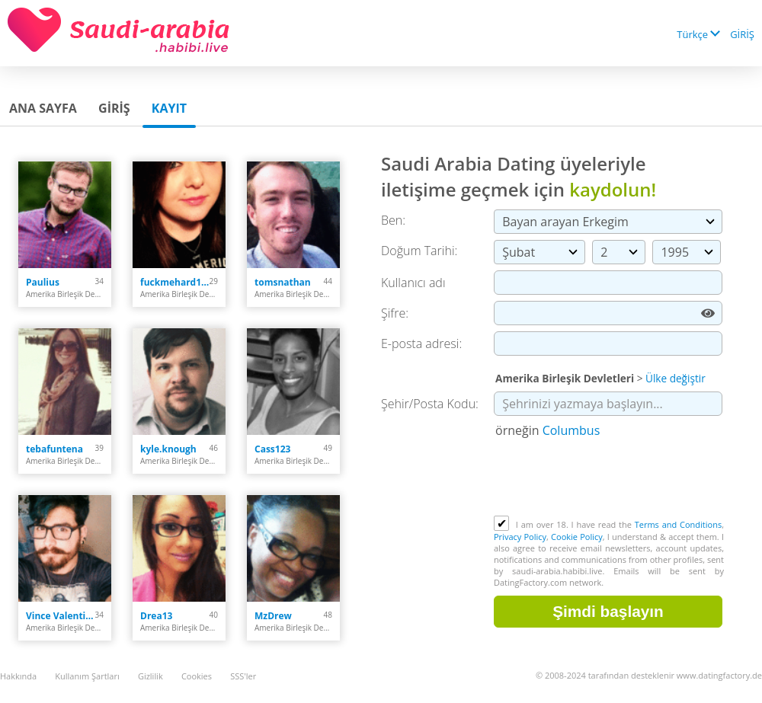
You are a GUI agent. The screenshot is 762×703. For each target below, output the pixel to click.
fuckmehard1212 (175, 282)
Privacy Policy (520, 536)
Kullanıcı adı (413, 282)
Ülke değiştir (675, 378)
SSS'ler (243, 676)
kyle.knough (168, 449)
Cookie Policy (577, 536)
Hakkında (18, 676)
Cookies (196, 676)
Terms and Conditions (678, 524)
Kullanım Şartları (87, 676)
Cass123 (272, 449)
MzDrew (273, 615)
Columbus (571, 430)
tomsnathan (283, 282)
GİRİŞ (742, 34)
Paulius (42, 282)
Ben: (393, 220)
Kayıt (169, 108)
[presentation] (609, 478)
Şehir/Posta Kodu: (430, 403)
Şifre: (394, 313)
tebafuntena (54, 449)
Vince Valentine (60, 615)
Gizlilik (150, 676)
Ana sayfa (43, 108)
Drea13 (156, 615)
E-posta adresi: (421, 343)
